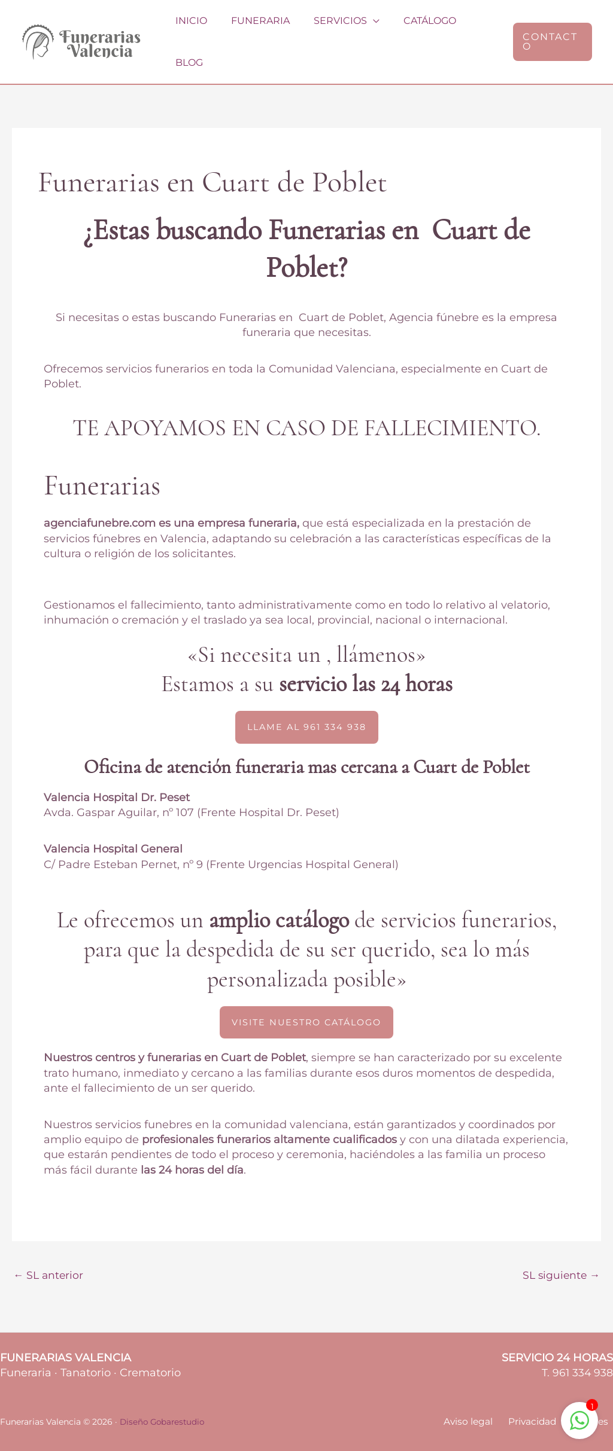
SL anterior (49, 1251)
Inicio (190, 29)
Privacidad (540, 1398)
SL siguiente (560, 1251)
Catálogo (414, 29)
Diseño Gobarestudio (164, 1398)
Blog (473, 29)
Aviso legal (481, 1398)
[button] (550, 29)
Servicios (329, 29)
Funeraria (254, 29)
